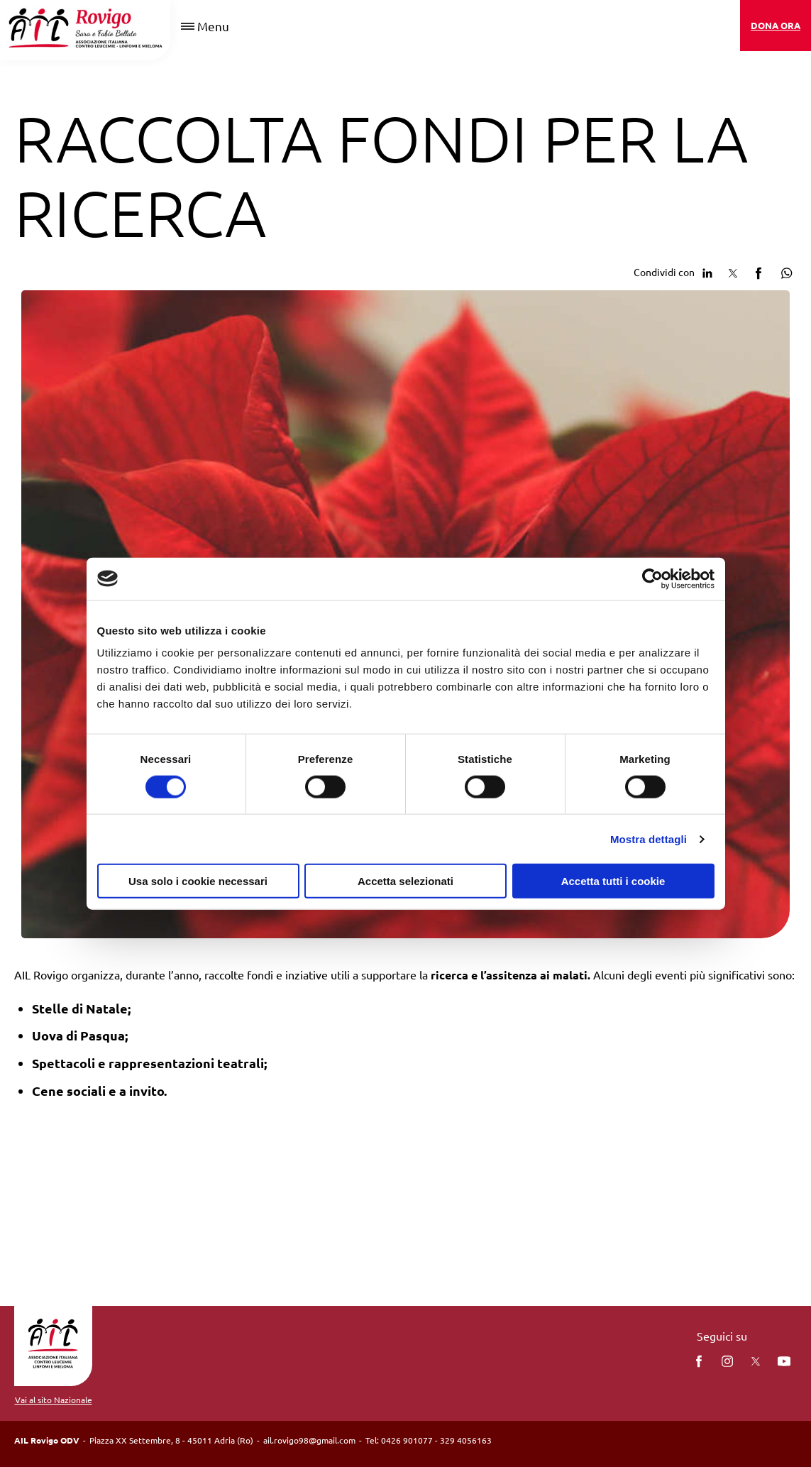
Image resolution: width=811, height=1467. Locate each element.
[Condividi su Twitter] (733, 271)
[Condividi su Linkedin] (707, 271)
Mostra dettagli (648, 839)
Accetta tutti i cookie (613, 881)
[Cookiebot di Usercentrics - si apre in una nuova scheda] (652, 578)
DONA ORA (775, 25)
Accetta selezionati (405, 881)
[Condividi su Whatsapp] (784, 271)
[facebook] (699, 1361)
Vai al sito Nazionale (53, 1399)
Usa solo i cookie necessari (197, 881)
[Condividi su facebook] (758, 271)
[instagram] (727, 1361)
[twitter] (755, 1361)
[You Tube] (784, 1361)
